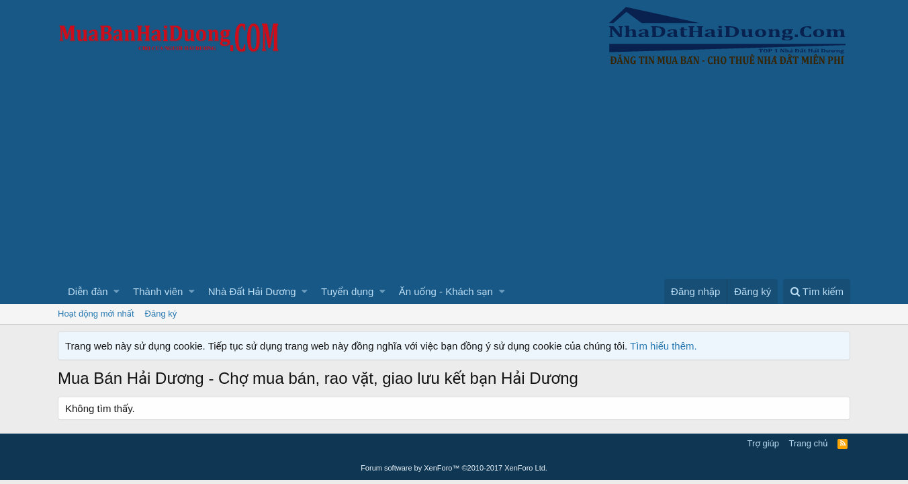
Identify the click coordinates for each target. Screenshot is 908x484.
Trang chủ (808, 443)
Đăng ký (161, 314)
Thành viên (158, 291)
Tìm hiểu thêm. (663, 346)
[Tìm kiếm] (816, 291)
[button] (116, 291)
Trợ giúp (763, 443)
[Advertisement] (454, 178)
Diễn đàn (88, 291)
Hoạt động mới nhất (96, 314)
